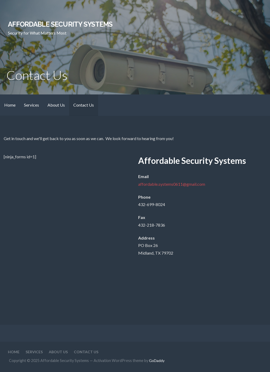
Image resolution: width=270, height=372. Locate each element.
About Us (56, 104)
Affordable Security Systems (60, 24)
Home (10, 104)
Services (31, 104)
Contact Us (83, 104)
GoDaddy (157, 360)
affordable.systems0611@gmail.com (171, 184)
